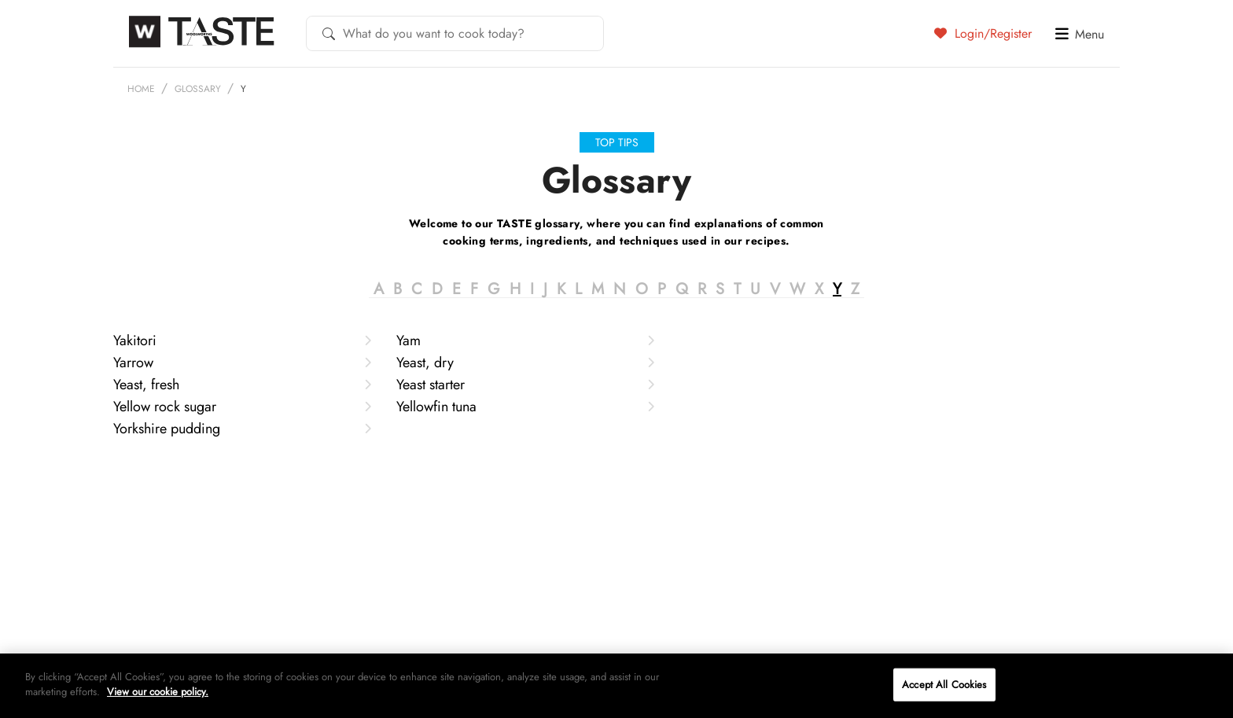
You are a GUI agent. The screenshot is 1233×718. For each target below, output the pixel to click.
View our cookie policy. (157, 691)
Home (141, 89)
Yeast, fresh (242, 422)
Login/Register (983, 33)
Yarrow (242, 400)
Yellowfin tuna (525, 444)
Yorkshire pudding (242, 466)
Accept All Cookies (944, 684)
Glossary (198, 89)
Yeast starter (525, 422)
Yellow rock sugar (242, 444)
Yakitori (242, 378)
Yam (525, 378)
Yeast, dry (525, 400)
